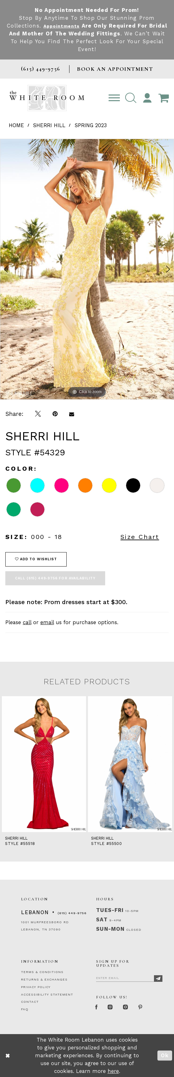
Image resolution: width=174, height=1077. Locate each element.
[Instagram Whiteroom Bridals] (133, 1007)
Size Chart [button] (139, 537)
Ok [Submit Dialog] (165, 1055)
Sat (101, 919)
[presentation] (44, 764)
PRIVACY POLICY (35, 987)
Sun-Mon (110, 929)
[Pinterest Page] (150, 1007)
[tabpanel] (87, 269)
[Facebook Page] (98, 1007)
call (27, 622)
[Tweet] (38, 414)
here (113, 1071)
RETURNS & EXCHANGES (44, 979)
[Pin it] (55, 414)
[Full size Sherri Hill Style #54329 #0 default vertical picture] (87, 269)
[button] (131, 98)
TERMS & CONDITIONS (42, 972)
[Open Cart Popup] (163, 98)
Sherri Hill (49, 125)
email (47, 622)
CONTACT (30, 1002)
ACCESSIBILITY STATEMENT (47, 994)
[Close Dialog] (8, 1055)
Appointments (71, 26)
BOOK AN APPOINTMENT (115, 69)
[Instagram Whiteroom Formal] (114, 1007)
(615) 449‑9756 (72, 913)
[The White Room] (46, 98)
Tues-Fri (109, 910)
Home (16, 125)
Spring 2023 (91, 125)
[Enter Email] (129, 977)
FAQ (24, 1009)
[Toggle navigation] (114, 98)
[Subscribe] (158, 978)
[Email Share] (71, 414)
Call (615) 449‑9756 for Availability (55, 578)
